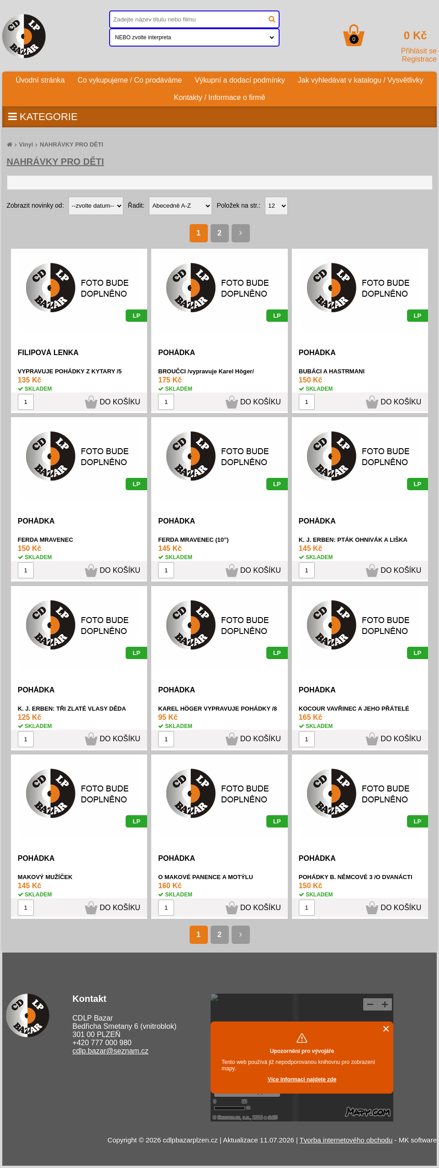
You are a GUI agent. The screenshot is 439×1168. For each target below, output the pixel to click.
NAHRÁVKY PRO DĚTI (71, 144)
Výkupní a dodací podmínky (240, 80)
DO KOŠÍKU (120, 402)
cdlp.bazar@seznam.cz (111, 1051)
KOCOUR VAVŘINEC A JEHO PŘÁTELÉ (354, 708)
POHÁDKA (176, 352)
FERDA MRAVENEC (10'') (193, 539)
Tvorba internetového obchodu (346, 1140)
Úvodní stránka (43, 78)
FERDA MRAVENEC (45, 539)
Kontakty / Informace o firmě (219, 97)
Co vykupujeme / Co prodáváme (130, 80)
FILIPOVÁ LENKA (48, 352)
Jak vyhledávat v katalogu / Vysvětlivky (360, 80)
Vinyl (26, 144)
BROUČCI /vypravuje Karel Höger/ (206, 371)
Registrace (419, 59)
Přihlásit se (419, 51)
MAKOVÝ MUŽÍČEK (45, 877)
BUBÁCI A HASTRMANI (332, 371)
